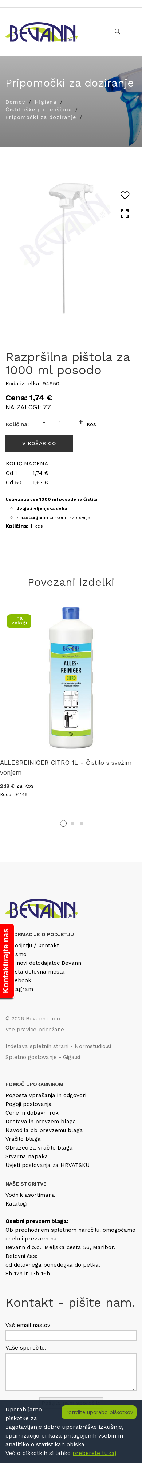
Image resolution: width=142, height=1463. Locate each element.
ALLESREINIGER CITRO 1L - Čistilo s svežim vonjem (66, 767)
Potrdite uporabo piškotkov (99, 1412)
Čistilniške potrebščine (38, 109)
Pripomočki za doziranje (40, 117)
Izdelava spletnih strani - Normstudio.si (58, 1046)
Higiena (45, 102)
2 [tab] (72, 823)
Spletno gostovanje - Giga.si (42, 1057)
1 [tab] (63, 823)
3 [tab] (81, 823)
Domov (15, 102)
